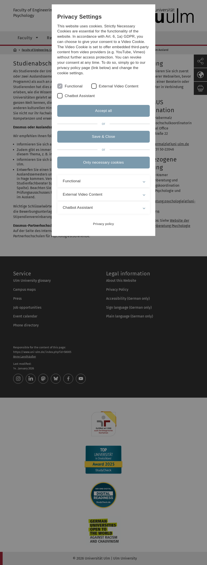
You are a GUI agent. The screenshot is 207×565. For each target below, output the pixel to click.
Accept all (103, 111)
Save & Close (103, 137)
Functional (74, 86)
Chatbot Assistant (80, 96)
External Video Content (118, 86)
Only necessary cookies (103, 162)
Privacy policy (103, 224)
